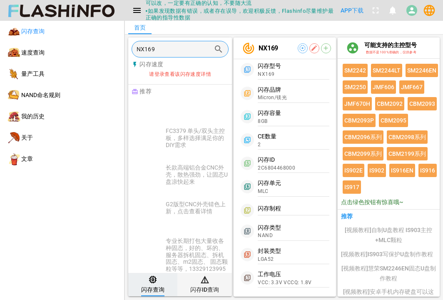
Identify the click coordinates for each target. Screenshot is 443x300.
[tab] (152, 284)
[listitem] (62, 31)
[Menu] (137, 10)
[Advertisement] (201, 109)
